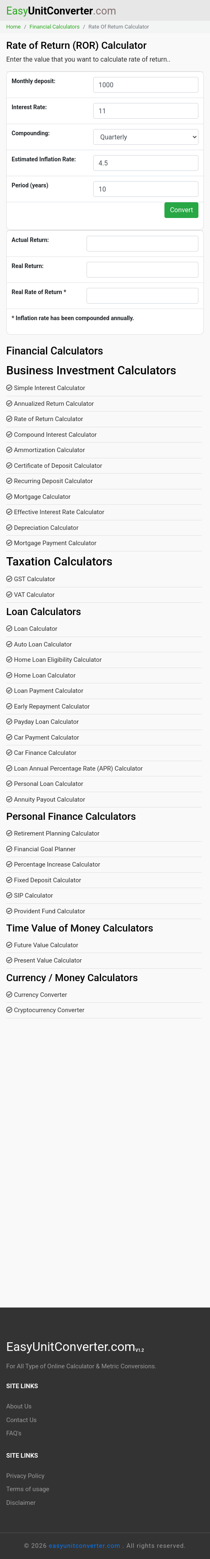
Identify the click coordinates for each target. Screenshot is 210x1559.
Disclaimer (21, 1502)
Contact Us (21, 1420)
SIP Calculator (29, 895)
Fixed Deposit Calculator (43, 880)
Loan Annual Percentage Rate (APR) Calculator (74, 768)
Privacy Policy (25, 1476)
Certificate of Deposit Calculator (54, 465)
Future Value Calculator (42, 945)
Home (13, 27)
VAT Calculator (30, 595)
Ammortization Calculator (45, 450)
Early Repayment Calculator (48, 706)
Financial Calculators (54, 27)
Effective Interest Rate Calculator (55, 512)
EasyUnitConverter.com (75, 1346)
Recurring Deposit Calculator (49, 481)
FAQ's (14, 1433)
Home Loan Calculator (41, 675)
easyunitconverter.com (86, 1545)
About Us (18, 1406)
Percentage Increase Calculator (53, 864)
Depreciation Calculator (42, 528)
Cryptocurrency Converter (45, 1010)
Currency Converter (36, 995)
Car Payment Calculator (42, 737)
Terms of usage (27, 1489)
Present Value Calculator (44, 960)
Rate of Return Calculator (44, 419)
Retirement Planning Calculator (52, 833)
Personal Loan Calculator (44, 784)
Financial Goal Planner (41, 849)
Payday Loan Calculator (42, 722)
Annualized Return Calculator (50, 403)
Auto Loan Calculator (39, 644)
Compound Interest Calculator (51, 434)
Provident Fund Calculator (45, 911)
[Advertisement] (105, 1106)
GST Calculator (30, 579)
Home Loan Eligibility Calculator (53, 659)
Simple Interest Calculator (45, 388)
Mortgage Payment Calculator (51, 543)
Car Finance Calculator (41, 753)
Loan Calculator (31, 628)
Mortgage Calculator (38, 497)
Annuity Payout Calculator (45, 799)
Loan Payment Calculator (44, 690)
